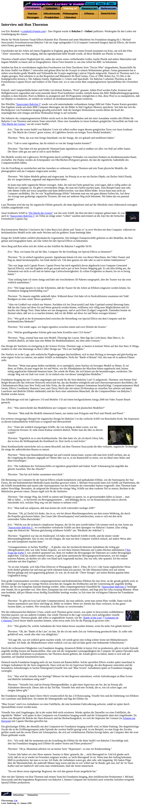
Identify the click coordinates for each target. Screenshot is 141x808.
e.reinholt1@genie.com (33, 31)
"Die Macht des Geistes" (13, 124)
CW (16, 800)
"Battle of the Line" (93, 617)
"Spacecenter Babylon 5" (28, 104)
